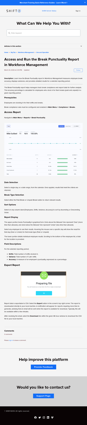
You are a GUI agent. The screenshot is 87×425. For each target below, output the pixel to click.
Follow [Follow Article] (78, 70)
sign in (11, 340)
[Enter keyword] (43, 33)
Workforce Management (26, 52)
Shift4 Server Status (49, 11)
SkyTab (13, 52)
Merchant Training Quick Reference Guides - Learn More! (43, 3)
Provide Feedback (43, 367)
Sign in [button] (78, 11)
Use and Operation (42, 52)
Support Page (43, 396)
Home (6, 52)
